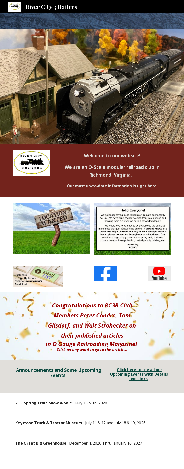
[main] (112, 170)
